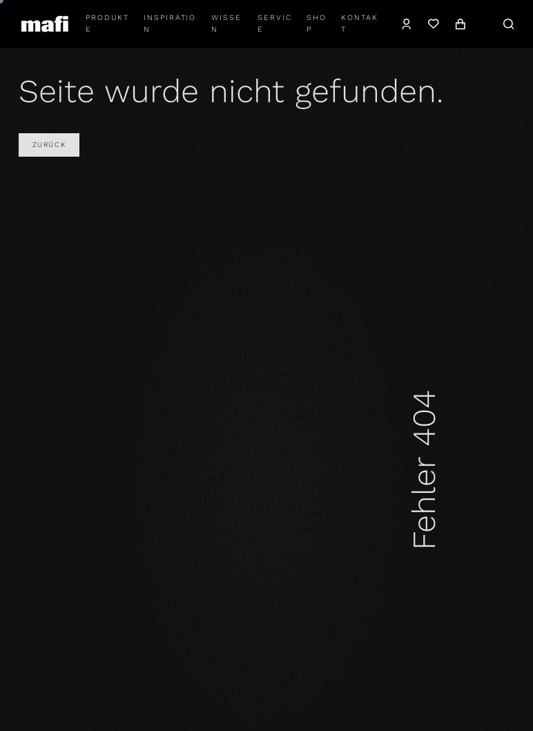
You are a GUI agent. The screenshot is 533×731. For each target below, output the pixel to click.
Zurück (49, 144)
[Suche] (509, 24)
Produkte (107, 23)
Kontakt (359, 23)
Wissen (226, 23)
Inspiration (170, 23)
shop (317, 23)
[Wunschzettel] (433, 24)
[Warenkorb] (460, 24)
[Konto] (407, 24)
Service (275, 23)
